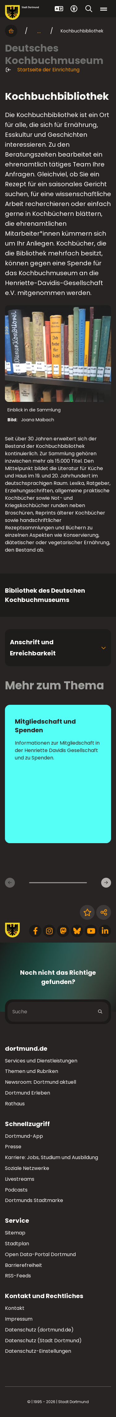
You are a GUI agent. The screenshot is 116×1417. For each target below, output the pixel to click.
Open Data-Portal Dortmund (40, 1254)
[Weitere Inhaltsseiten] (106, 883)
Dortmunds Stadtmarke (34, 1200)
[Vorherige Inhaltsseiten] (10, 883)
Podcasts (16, 1189)
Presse (13, 1146)
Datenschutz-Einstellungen (38, 1351)
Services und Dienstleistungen (41, 1060)
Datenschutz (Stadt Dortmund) (43, 1340)
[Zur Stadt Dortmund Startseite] (22, 12)
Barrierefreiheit (23, 1265)
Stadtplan (17, 1243)
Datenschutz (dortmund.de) (39, 1329)
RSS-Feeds (18, 1275)
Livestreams (19, 1179)
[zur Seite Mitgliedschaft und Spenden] (58, 774)
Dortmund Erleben (27, 1092)
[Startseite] (11, 31)
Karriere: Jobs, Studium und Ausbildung (51, 1157)
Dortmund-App (24, 1136)
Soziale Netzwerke (27, 1168)
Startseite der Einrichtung (42, 70)
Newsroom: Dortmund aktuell (40, 1082)
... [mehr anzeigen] (39, 31)
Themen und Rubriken (31, 1071)
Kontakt (14, 1308)
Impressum (18, 1318)
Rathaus (15, 1103)
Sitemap (15, 1232)
